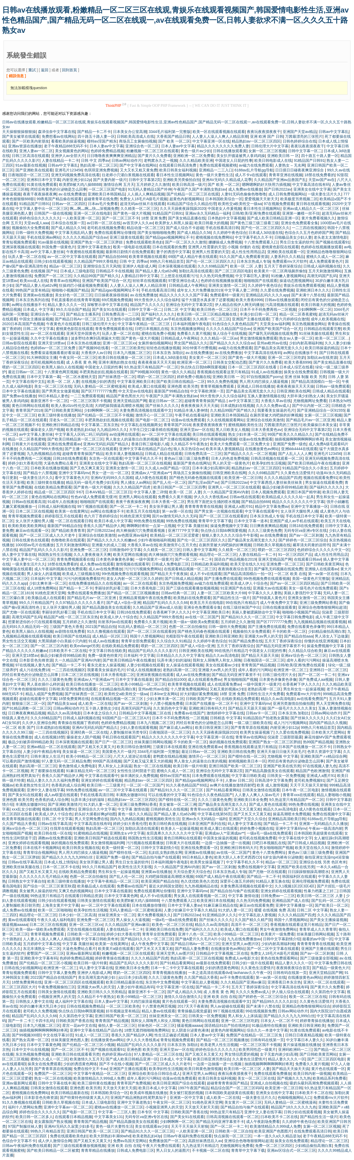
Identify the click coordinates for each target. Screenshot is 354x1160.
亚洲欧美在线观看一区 (286, 252)
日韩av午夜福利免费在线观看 (187, 1136)
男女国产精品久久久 (191, 343)
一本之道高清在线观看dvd (210, 972)
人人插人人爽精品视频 (146, 194)
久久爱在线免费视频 (277, 290)
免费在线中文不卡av (90, 1069)
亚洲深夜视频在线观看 (21, 247)
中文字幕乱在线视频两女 (141, 425)
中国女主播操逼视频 (36, 319)
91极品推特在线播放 (269, 1025)
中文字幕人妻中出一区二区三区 (41, 208)
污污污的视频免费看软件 (83, 578)
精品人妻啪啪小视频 (333, 795)
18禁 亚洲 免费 (153, 218)
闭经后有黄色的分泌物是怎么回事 (58, 189)
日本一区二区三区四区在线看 (253, 367)
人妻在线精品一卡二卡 (60, 160)
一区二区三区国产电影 (107, 189)
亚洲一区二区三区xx (119, 343)
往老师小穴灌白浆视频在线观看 (128, 175)
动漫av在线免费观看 (188, 420)
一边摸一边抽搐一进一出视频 (225, 843)
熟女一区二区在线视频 (152, 766)
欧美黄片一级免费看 (277, 934)
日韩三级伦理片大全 (98, 324)
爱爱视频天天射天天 (261, 199)
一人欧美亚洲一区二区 (81, 218)
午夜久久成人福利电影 (56, 920)
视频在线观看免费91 (320, 477)
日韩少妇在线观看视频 (53, 261)
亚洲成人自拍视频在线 (268, 1083)
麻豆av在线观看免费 (256, 905)
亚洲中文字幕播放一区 (309, 506)
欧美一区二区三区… (332, 338)
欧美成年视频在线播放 (148, 1093)
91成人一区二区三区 (92, 1035)
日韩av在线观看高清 (29, 502)
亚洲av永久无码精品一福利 (207, 213)
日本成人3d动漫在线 (265, 232)
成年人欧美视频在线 (327, 319)
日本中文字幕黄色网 (121, 896)
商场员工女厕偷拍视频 (137, 141)
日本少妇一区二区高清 (77, 915)
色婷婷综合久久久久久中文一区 (323, 550)
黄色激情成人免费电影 (77, 766)
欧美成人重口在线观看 (146, 386)
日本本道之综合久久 (100, 713)
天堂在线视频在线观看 (85, 929)
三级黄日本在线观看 (169, 747)
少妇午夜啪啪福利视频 (218, 439)
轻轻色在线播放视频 (163, 348)
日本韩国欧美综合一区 (224, 199)
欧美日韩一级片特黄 (190, 766)
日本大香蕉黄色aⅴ (266, 429)
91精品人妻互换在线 (273, 881)
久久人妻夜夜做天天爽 (92, 554)
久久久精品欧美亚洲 (196, 160)
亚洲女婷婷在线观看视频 (101, 780)
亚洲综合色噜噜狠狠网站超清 (322, 607)
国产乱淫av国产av (203, 482)
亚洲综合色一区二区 (142, 146)
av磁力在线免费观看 (256, 165)
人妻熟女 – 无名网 (290, 165)
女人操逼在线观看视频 (184, 665)
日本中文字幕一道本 (251, 521)
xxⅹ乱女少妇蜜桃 (26, 809)
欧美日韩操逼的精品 (322, 348)
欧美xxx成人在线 (34, 280)
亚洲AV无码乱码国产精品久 (106, 444)
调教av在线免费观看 (55, 838)
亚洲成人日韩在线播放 (255, 386)
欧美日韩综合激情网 (133, 747)
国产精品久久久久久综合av (232, 343)
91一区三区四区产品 (295, 554)
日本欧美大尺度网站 (328, 732)
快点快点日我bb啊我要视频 (203, 367)
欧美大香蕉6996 (249, 300)
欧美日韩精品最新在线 (124, 982)
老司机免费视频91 (309, 780)
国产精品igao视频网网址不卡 (169, 237)
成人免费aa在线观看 (97, 564)
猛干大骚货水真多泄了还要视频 (207, 300)
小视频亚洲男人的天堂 (56, 996)
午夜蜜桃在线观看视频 (85, 252)
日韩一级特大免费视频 (34, 232)
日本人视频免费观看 (268, 492)
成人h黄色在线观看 (151, 477)
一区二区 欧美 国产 (18, 727)
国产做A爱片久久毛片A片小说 (200, 939)
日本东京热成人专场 (253, 261)
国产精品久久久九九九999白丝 (68, 857)
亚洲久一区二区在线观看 (323, 982)
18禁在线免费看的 (319, 175)
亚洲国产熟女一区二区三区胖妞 (97, 242)
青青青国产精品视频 (258, 665)
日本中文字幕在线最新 (21, 391)
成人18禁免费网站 (42, 588)
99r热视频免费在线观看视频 (125, 574)
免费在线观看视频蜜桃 (218, 165)
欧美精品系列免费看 (329, 1078)
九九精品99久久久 (112, 429)
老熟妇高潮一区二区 (179, 670)
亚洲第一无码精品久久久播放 (323, 823)
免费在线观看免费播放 (86, 593)
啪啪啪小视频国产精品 (70, 290)
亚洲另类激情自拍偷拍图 (293, 703)
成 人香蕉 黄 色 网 (81, 362)
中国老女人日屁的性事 (233, 160)
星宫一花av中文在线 (79, 1025)
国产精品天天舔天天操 (260, 655)
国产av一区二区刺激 (306, 535)
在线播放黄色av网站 (262, 449)
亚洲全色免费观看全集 (299, 223)
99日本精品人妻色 (53, 396)
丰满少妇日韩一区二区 (258, 314)
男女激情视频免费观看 (258, 338)
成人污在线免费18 (34, 670)
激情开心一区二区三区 (154, 415)
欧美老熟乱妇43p (80, 429)
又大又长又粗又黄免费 (138, 170)
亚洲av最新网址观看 (83, 953)
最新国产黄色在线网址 (192, 463)
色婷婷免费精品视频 (107, 151)
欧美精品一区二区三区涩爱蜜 (175, 535)
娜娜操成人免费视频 (225, 242)
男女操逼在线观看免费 (324, 482)
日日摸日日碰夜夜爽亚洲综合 (300, 170)
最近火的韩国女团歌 (165, 886)
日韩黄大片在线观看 (28, 444)
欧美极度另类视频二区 (299, 199)
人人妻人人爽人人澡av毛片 (258, 795)
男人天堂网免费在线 (333, 703)
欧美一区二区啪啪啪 (55, 910)
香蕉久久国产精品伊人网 (104, 526)
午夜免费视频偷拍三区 (56, 987)
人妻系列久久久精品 (287, 256)
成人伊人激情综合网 (55, 1141)
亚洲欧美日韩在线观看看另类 (75, 1054)
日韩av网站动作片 (126, 160)
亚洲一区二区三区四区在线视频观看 (74, 982)
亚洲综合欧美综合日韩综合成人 (154, 1073)
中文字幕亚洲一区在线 (211, 141)
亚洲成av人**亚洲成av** (151, 473)
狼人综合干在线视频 (229, 333)
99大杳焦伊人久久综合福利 (157, 300)
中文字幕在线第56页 (214, 814)
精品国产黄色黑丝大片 (124, 396)
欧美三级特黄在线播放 (56, 415)
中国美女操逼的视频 (220, 838)
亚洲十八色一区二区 (195, 934)
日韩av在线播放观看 (282, 300)
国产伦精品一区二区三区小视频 (45, 963)
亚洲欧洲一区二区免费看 (193, 156)
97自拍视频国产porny (265, 377)
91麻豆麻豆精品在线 (220, 905)
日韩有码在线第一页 (290, 972)
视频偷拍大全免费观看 (30, 228)
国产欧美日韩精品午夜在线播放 (313, 463)
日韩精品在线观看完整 (322, 329)
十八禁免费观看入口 (261, 242)
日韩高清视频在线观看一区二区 (277, 458)
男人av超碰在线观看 (227, 1006)
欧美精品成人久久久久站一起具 (288, 497)
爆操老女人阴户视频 (47, 429)
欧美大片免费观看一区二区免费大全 (240, 444)
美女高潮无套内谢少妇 (97, 977)
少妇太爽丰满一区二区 (48, 583)
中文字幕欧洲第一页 (207, 391)
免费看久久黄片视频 (194, 333)
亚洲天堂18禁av (51, 343)
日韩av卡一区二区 (261, 713)
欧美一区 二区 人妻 (246, 266)
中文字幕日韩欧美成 (248, 775)
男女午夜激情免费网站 (278, 929)
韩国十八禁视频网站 (147, 636)
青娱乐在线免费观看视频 (304, 285)
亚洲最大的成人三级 (108, 545)
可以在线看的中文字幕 (166, 795)
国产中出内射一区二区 (310, 405)
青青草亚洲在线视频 (285, 175)
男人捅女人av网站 (135, 482)
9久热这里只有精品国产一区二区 (151, 367)
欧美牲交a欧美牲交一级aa (240, 204)
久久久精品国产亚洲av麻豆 (127, 924)
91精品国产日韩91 (309, 160)
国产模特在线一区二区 (246, 756)
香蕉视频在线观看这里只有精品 (223, 372)
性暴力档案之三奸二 (320, 891)
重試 (32, 70)
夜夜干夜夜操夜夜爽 (40, 194)
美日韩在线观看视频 (209, 434)
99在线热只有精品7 (241, 602)
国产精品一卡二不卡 (94, 131)
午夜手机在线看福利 (191, 415)
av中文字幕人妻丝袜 (47, 252)
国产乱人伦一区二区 (169, 482)
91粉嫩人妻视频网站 (288, 276)
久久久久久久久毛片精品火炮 (43, 876)
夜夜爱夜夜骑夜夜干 (209, 425)
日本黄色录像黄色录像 (114, 559)
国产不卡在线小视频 (116, 1064)
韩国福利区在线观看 (299, 876)
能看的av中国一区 (317, 939)
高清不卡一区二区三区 (249, 924)
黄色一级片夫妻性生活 (214, 175)
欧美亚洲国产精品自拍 (159, 881)
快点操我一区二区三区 (232, 1136)
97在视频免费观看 (279, 204)
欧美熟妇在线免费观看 (192, 598)
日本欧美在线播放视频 (49, 468)
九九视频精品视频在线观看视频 (320, 622)
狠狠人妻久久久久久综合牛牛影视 (230, 535)
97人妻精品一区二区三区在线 (158, 1054)
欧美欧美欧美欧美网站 (26, 526)
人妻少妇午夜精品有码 (41, 751)
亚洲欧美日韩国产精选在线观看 (100, 838)
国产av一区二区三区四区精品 (294, 583)
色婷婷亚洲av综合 (117, 1054)
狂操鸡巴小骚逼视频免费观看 (83, 285)
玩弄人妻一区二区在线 (26, 256)
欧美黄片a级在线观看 (116, 948)
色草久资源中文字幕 (324, 751)
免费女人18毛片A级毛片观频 (144, 199)
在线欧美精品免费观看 (53, 487)
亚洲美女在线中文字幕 (312, 189)
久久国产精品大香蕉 (19, 823)
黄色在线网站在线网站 (50, 497)
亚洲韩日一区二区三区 (328, 670)
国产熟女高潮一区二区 (30, 1040)
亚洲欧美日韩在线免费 (236, 751)
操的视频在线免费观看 (228, 742)
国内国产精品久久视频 (328, 723)
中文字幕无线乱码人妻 (73, 232)
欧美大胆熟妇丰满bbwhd (110, 1136)
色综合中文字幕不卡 (19, 1141)
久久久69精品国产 (212, 266)
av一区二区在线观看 (47, 333)
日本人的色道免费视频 (229, 458)
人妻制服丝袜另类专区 (128, 732)
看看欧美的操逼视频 (68, 141)
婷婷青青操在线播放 (112, 958)
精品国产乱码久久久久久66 (165, 602)
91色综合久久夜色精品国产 (235, 324)
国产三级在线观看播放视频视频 (192, 588)
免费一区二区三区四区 (274, 1145)
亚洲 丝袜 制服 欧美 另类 (305, 377)
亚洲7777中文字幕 (183, 530)
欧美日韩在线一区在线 (53, 833)
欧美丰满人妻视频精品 (224, 449)
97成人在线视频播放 (144, 670)
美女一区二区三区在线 (53, 386)
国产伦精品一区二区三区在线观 (192, 194)
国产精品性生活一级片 (231, 598)
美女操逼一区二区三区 (81, 751)
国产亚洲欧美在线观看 (34, 170)
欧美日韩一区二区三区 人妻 (320, 896)
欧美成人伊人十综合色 (249, 583)
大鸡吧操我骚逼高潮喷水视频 (119, 405)
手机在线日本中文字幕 (304, 516)
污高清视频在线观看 (282, 304)
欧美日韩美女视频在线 (81, 848)
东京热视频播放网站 (308, 324)
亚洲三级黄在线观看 (126, 237)
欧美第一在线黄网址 (71, 511)
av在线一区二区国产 (202, 617)
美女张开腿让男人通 (166, 506)
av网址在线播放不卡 (29, 304)
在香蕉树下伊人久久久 (171, 612)
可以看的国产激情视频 (21, 761)
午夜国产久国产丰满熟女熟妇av (199, 189)
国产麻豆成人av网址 (176, 727)
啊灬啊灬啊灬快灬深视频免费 (94, 208)
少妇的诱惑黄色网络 (222, 968)
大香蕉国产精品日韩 (173, 136)
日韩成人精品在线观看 (331, 391)
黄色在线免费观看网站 (279, 958)
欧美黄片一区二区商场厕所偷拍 (280, 271)
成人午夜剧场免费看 (263, 1121)
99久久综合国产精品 (73, 309)
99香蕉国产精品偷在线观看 (59, 199)
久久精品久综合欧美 (305, 650)
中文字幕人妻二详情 (241, 290)
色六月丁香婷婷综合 (101, 516)
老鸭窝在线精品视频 (169, 756)
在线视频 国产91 (44, 271)
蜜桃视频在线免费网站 (214, 237)
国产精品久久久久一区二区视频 (250, 453)
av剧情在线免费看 (70, 631)
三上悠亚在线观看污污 (179, 276)
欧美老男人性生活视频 (219, 1045)
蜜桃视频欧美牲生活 (245, 425)
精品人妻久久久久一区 (66, 304)
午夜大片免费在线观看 (161, 1145)
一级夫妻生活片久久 (324, 194)
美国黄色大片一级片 (118, 751)
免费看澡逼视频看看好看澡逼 (54, 353)
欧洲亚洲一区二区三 (194, 362)
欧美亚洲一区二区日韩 (243, 477)
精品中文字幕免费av (272, 506)
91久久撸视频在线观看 (106, 631)
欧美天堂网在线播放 (130, 554)
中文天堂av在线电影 (135, 391)
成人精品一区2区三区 (110, 636)
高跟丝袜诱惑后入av (205, 1141)
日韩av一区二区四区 (69, 204)
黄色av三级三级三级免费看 (186, 458)
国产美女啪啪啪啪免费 (156, 232)
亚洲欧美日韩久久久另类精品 (101, 992)
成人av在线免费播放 (105, 569)
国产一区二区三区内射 (49, 646)
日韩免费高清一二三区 (120, 314)
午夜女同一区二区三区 (77, 357)
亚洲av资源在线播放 (25, 146)
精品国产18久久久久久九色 (293, 1107)
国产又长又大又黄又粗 (242, 809)
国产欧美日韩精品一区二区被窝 (53, 1150)
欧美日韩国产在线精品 (71, 636)
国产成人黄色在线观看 (267, 804)
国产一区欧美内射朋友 (30, 141)
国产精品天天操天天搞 (290, 1069)
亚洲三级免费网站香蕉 (318, 602)
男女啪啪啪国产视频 (240, 679)
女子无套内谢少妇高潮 (278, 1054)
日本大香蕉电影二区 (147, 588)
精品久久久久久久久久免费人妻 (223, 146)
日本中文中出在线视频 (30, 1049)
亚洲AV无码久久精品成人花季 (227, 180)
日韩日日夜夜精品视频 (303, 1035)
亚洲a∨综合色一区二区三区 (304, 655)
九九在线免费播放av (244, 939)
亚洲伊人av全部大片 (68, 156)
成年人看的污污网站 (303, 660)
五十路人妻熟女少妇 (102, 708)
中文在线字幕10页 (58, 1035)
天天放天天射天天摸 (119, 1088)
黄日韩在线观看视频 (313, 204)
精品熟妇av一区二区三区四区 (256, 141)
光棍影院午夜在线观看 (184, 636)
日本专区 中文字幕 (152, 1112)
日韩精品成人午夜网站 (187, 285)
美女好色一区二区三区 (73, 295)
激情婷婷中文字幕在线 (225, 713)
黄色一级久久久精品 (178, 372)
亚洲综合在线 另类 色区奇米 (322, 862)
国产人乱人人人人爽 (295, 453)
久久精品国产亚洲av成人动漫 (157, 607)
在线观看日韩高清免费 (178, 165)
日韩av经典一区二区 (178, 593)
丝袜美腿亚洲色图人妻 (69, 1040)
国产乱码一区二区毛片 (330, 900)
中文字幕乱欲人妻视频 (257, 915)
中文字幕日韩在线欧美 (107, 650)
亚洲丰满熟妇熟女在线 (117, 362)
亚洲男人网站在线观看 (137, 497)
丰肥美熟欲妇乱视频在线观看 (103, 372)
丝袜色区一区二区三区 (156, 1025)
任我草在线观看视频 (67, 828)
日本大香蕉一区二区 (168, 502)
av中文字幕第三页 (244, 401)
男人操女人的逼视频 (43, 574)
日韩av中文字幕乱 (333, 131)
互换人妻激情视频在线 (266, 396)
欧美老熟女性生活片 (32, 785)
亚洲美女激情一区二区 (227, 285)
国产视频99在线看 (94, 348)
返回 (44, 70)
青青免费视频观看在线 (114, 329)
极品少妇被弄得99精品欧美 (285, 487)
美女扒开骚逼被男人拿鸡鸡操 (240, 156)
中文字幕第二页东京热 (99, 425)
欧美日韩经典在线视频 (167, 823)
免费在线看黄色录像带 (306, 626)
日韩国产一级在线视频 (53, 213)
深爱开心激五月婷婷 (237, 881)
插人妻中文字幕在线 (19, 554)
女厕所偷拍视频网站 (155, 343)
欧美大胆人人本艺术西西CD (237, 857)
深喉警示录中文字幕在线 (107, 304)
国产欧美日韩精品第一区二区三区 (75, 439)
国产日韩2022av (277, 189)
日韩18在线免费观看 (70, 458)
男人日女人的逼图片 (173, 1150)
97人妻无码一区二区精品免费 (66, 761)
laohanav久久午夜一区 (252, 972)
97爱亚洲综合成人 (183, 280)
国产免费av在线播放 (19, 396)
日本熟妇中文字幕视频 (226, 218)
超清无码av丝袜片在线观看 (142, 204)
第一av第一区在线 (177, 511)
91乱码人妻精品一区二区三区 (142, 626)
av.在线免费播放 (72, 194)
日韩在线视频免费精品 (85, 1006)
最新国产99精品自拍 (171, 391)
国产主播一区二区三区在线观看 (91, 449)
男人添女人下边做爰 (331, 636)
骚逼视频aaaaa (15, 924)
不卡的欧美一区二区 (289, 631)
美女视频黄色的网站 (72, 151)
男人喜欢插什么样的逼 (45, 684)
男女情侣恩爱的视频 (241, 1054)
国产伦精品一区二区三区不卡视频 (105, 415)
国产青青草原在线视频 (249, 727)
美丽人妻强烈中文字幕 (302, 593)
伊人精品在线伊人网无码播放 (239, 304)
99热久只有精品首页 (167, 261)
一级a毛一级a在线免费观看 (269, 833)
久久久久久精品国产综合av (85, 237)
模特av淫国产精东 (102, 141)
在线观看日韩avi (307, 559)
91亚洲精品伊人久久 (219, 915)
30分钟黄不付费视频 (199, 348)
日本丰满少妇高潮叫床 (210, 468)
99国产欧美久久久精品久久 (290, 434)
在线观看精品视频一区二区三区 (190, 569)
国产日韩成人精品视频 (183, 578)
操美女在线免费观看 (300, 372)
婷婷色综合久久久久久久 (39, 218)
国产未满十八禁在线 (308, 295)
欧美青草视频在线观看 (147, 256)
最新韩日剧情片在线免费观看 (130, 252)
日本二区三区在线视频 (34, 511)
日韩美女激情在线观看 (261, 790)
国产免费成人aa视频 (316, 679)
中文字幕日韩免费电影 (294, 617)
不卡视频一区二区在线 (210, 1150)
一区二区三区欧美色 (123, 1006)
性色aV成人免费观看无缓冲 (93, 497)
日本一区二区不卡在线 (61, 867)
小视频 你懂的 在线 (243, 247)
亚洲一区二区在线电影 (92, 213)
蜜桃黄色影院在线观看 (280, 247)
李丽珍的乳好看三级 (111, 588)
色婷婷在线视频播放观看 (321, 247)
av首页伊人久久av (138, 223)
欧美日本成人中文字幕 (113, 521)
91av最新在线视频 (30, 165)
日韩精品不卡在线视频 (114, 271)
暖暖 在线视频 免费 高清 (274, 910)
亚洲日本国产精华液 (303, 492)
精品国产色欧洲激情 (312, 771)
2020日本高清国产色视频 (23, 324)
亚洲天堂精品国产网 (130, 401)
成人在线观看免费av (204, 679)
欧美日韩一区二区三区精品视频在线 (207, 314)
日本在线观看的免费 (169, 247)
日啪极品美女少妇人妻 (293, 237)
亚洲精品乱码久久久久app (267, 295)
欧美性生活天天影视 (135, 867)
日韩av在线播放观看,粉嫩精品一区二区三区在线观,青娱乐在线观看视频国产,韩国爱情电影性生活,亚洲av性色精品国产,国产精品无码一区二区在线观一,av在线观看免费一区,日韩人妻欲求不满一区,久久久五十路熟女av (175, 20)
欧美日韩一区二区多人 (34, 1117)
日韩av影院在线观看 (19, 343)
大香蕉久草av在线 (276, 401)
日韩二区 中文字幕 (179, 309)
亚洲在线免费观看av (64, 444)
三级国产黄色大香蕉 (66, 626)
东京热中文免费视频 (162, 982)
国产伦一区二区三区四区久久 (265, 228)
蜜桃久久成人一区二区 (325, 256)
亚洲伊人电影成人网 (139, 266)
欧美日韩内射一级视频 (312, 1073)
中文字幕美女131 (108, 1117)
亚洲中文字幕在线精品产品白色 (145, 449)
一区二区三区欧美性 (128, 348)
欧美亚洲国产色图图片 (273, 1131)
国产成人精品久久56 (68, 228)
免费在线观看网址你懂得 (114, 232)
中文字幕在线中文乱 (28, 381)
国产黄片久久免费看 (154, 156)
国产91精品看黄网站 (223, 790)
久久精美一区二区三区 (139, 208)
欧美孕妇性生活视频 (269, 463)
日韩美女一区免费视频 (286, 775)
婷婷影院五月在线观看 (63, 516)
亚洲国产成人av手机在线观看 (166, 319)
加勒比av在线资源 (322, 357)
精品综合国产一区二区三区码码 (237, 1088)
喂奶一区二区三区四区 (21, 367)
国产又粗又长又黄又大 (96, 747)
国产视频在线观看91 (333, 242)
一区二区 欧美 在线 (290, 574)
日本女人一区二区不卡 (279, 1021)
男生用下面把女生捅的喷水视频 (213, 502)
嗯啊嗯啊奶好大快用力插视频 (266, 184)
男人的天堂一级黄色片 (231, 463)
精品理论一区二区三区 (218, 554)
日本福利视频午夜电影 (191, 324)
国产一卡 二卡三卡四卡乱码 (31, 1021)
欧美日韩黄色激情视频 (203, 1069)
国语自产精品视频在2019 (235, 559)
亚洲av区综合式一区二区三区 (291, 1150)
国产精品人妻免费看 (192, 948)
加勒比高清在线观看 (195, 271)
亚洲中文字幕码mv (74, 473)
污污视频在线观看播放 (145, 843)
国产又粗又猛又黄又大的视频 (147, 761)
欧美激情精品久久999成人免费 (99, 1078)
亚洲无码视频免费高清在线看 (75, 175)
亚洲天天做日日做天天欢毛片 (281, 751)
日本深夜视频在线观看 (177, 266)
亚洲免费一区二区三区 (88, 550)
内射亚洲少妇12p (76, 180)
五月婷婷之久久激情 (153, 184)
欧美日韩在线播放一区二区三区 (124, 357)
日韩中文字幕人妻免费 (56, 972)
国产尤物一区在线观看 (21, 612)
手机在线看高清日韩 (222, 228)
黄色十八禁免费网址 (269, 852)
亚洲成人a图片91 (238, 506)
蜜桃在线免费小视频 (158, 333)
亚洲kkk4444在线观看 (299, 449)
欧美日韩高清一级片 (189, 184)
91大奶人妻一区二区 (100, 804)
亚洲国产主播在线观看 (250, 319)
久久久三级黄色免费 (265, 530)
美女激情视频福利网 (107, 843)
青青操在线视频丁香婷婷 (78, 723)
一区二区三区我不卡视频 (90, 401)
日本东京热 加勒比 (168, 353)
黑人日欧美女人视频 (232, 429)
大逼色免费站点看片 (60, 463)
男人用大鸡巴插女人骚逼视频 (264, 381)
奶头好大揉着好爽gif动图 (95, 814)
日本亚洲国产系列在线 (206, 823)
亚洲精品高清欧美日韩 (286, 819)
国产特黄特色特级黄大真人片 (84, 1097)
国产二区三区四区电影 (233, 271)
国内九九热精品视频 (127, 819)
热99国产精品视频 (318, 742)
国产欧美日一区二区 (331, 905)
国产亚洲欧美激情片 (64, 804)
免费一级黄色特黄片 (105, 655)
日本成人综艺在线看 (296, 367)
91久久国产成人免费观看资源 (244, 256)
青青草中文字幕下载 (215, 521)
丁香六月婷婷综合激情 (290, 319)
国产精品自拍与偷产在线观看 (155, 857)
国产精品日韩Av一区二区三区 (79, 319)
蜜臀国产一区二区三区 (45, 953)
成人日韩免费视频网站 (287, 194)
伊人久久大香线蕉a (142, 1040)
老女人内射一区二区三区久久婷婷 (134, 578)
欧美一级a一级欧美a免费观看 (194, 622)
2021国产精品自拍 (100, 626)
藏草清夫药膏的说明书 (311, 545)
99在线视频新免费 (261, 1011)
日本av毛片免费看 (103, 204)
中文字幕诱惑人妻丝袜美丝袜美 (276, 482)
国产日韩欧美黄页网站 (63, 410)
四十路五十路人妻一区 (96, 136)
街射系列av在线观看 (115, 622)
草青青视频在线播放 (169, 972)
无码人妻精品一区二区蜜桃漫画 (99, 386)
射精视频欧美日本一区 (247, 761)
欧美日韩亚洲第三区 (212, 727)
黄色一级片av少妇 (196, 151)
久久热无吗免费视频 (216, 276)
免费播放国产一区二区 (167, 1141)
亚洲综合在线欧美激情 (265, 420)
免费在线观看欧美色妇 (144, 242)
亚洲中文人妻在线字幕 (45, 790)
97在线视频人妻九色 (32, 665)
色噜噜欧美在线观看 (68, 540)
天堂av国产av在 (321, 180)
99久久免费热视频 (222, 381)
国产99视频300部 (144, 372)
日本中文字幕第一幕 (43, 377)
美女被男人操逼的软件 (38, 891)
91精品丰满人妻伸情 (191, 410)
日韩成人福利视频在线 (322, 266)
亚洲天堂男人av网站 (199, 1073)
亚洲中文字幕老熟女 (94, 247)
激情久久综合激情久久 (182, 996)
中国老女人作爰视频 (224, 208)
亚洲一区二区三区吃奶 (286, 357)
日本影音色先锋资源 (36, 660)
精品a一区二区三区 (65, 266)
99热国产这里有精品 (32, 290)
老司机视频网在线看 (47, 362)
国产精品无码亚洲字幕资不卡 (280, 646)
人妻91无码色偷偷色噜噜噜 (243, 194)
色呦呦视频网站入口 (294, 1097)
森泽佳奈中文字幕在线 (56, 131)
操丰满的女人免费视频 (139, 775)
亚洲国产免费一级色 (289, 444)
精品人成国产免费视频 (44, 694)
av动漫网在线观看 (124, 434)
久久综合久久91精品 (174, 641)
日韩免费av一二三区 (278, 896)
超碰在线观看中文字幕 (38, 699)
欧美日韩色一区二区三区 (217, 309)
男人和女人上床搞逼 (115, 766)
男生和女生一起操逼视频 (303, 689)
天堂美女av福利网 (275, 324)
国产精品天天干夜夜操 (169, 574)
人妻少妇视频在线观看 (145, 665)
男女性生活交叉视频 (19, 641)
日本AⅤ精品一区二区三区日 (108, 492)
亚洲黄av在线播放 (38, 295)
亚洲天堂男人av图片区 (240, 944)
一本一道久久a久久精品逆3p (277, 1136)
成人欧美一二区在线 (95, 703)
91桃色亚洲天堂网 (135, 516)
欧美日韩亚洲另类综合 (211, 1059)
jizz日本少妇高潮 (132, 977)
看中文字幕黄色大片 (71, 477)
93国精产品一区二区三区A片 (126, 718)
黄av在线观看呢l (21, 920)
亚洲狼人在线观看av (322, 569)
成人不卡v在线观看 (251, 175)
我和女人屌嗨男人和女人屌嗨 (217, 660)
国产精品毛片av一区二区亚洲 (310, 420)
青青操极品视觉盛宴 (194, 1011)
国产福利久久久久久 (158, 314)
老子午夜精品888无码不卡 (65, 146)
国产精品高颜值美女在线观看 (106, 607)
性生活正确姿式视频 (171, 1035)
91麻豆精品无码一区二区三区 (90, 771)
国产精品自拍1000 (170, 679)
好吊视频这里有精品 (122, 1011)
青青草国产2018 (28, 410)
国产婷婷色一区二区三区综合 (302, 540)
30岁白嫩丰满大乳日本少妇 (42, 1006)
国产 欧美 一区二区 (174, 141)
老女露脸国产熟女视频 (53, 1121)
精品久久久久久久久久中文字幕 (298, 502)
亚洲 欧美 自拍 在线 (219, 996)
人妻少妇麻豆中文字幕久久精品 (190, 910)
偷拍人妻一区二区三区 (116, 1025)
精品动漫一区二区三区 (145, 228)
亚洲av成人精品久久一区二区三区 (311, 208)
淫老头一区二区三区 (66, 420)
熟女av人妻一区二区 (296, 338)
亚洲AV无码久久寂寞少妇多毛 (69, 1126)
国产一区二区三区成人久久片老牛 (47, 535)
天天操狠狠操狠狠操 (19, 131)
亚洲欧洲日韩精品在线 (60, 425)
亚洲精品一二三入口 (215, 170)
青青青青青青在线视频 (203, 506)
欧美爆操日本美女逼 (320, 425)
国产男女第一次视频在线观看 (218, 511)
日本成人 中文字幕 (38, 309)
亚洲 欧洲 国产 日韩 (266, 136)
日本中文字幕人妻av (184, 905)
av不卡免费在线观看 (237, 977)
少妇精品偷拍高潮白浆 (326, 631)
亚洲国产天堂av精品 (300, 131)
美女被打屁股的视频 (186, 1093)
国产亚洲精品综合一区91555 (321, 410)
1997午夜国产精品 (193, 1088)
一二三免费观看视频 (87, 396)
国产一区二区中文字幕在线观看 (273, 948)
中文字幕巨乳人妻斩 (252, 276)
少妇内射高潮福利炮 (306, 343)
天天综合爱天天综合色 (192, 872)
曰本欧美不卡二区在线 (68, 650)
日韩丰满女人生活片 (47, 756)
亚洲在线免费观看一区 (199, 848)
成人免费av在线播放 (245, 189)
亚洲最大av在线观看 (270, 588)
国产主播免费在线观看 (223, 578)
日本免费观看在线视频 (210, 775)
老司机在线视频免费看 (106, 228)
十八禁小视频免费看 (166, 703)
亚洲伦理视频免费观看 (310, 881)
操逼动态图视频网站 (296, 280)
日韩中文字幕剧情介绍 (159, 848)
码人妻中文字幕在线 (244, 823)
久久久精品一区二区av (219, 338)
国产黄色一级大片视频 (131, 213)
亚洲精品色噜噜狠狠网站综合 (306, 1006)
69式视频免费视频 (117, 300)
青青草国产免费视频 (133, 1083)
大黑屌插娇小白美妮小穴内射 (62, 641)
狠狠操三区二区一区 (28, 703)
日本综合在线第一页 (68, 223)
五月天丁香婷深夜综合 (282, 266)
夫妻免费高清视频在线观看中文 (145, 410)
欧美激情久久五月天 (86, 1059)
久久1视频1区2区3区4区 (295, 886)
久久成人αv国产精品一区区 (167, 468)
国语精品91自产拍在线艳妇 (227, 1025)
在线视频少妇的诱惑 (98, 381)
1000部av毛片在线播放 (34, 545)
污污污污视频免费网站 (143, 569)
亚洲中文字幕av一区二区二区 (68, 1107)
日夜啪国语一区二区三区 (28, 175)
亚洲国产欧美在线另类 (282, 766)
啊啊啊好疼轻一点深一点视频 (151, 526)
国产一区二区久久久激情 (185, 242)
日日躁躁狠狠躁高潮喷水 (308, 872)
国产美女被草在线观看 (21, 136)
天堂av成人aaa (36, 223)
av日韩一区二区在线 (104, 223)
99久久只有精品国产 (36, 602)
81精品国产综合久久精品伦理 (191, 204)
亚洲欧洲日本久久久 (312, 290)
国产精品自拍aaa (298, 636)
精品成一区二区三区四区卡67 (58, 492)
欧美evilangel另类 (84, 646)
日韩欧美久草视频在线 (271, 545)
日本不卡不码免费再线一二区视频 (268, 309)
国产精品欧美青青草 (68, 530)
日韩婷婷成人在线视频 (169, 809)
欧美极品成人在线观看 (46, 598)
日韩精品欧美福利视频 (209, 564)
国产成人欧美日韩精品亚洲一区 (273, 218)
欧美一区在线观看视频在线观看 (219, 131)
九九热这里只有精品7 (200, 1145)
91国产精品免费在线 (245, 641)
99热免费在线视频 (149, 521)
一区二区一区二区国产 (145, 785)
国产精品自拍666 (112, 256)
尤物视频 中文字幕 (282, 756)
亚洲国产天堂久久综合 (247, 819)
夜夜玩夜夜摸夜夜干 (264, 131)
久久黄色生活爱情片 (297, 473)
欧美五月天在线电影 (143, 511)
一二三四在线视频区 (308, 228)
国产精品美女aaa (61, 703)
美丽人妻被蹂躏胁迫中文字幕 (256, 612)
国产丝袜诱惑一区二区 (116, 377)
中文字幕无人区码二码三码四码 (81, 434)
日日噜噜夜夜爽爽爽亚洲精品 (111, 156)
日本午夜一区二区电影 (300, 790)
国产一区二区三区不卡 (120, 218)
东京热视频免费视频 (175, 583)
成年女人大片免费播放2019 (200, 290)
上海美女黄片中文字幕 (60, 905)
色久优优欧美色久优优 (199, 881)
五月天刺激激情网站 (325, 271)
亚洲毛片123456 (68, 170)
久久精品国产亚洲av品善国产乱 (280, 180)
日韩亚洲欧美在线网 (293, 391)
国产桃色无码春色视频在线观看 (196, 477)
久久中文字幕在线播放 (49, 338)
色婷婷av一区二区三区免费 (53, 348)
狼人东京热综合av (188, 449)
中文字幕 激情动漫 (133, 809)
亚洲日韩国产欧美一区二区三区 (235, 766)
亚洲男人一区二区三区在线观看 (234, 487)
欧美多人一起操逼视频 (179, 828)
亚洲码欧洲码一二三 (295, 1049)
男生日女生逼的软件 (296, 242)
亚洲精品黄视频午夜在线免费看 (145, 598)
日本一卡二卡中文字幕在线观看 (177, 968)
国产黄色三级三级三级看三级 (254, 223)
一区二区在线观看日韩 (73, 521)
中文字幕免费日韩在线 (333, 963)
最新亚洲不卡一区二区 (49, 401)
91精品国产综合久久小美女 (305, 468)
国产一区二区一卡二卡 (128, 506)
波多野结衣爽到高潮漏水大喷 (95, 338)
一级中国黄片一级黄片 (154, 559)
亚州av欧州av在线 (272, 343)
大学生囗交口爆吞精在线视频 (153, 429)
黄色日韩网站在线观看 (30, 405)
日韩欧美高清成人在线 (135, 136)
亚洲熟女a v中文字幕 (127, 833)
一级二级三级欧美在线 (252, 723)
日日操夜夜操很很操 (111, 295)
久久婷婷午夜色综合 (230, 232)
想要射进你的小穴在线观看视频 (34, 622)
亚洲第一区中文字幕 (187, 1097)
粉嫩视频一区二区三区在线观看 (152, 151)
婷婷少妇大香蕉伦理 (25, 463)
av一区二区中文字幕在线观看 (71, 256)
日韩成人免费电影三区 (170, 564)
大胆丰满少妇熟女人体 (305, 396)
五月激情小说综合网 (123, 319)
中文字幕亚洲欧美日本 (135, 381)
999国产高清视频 (107, 761)
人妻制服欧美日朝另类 (21, 905)
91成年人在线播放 (63, 502)
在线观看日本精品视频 (73, 1117)
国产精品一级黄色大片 (330, 968)
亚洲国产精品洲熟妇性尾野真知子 (139, 1097)
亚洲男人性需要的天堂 (206, 247)
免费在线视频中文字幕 (331, 814)
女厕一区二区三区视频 (267, 151)
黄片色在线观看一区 (179, 1001)
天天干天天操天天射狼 (308, 785)
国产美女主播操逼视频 (328, 920)
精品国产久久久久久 (147, 304)
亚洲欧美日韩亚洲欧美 (223, 636)
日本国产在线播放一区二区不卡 (211, 703)
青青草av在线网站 (65, 280)
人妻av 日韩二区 (239, 780)
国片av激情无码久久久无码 (174, 516)
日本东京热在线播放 (83, 343)
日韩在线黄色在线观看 (30, 540)
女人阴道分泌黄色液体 (190, 1030)
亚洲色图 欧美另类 (182, 386)
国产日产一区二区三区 (113, 742)
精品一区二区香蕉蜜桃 (298, 314)
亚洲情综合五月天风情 (101, 266)
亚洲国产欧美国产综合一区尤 (106, 280)
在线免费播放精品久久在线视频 (94, 583)
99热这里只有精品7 (46, 896)
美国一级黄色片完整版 (310, 578)
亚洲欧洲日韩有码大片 (207, 708)
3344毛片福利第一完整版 (169, 131)
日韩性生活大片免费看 (265, 694)
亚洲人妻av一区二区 (36, 151)
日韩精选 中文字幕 (225, 718)
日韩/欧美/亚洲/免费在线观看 (256, 213)
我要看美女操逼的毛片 (276, 410)
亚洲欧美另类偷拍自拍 (181, 180)
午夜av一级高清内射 (326, 828)
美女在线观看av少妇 (222, 665)
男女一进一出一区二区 (110, 473)
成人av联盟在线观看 (61, 795)
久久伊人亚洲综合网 (39, 723)
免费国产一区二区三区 (53, 276)
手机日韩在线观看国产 (120, 737)
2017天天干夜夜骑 (192, 1006)
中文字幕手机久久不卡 (253, 237)
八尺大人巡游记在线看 (132, 756)
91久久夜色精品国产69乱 (187, 785)
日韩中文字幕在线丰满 (56, 1083)
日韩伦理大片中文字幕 (270, 146)
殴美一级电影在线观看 (131, 247)
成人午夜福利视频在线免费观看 (60, 569)
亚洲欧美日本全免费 (250, 799)
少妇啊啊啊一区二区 (315, 309)
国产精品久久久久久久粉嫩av (111, 540)
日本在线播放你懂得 (148, 905)
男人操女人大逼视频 (133, 920)
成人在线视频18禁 (49, 737)
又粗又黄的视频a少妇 (228, 689)
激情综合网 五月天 (118, 184)
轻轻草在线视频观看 (149, 280)
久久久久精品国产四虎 (282, 477)
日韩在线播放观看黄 (230, 151)
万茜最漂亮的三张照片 (303, 136)
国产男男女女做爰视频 (60, 391)
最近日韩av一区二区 (25, 372)
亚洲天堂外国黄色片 (83, 333)
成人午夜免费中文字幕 (278, 602)
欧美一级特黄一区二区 (120, 848)
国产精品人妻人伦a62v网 (156, 271)
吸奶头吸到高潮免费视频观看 (314, 1083)
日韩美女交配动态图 (230, 362)
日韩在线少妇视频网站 (23, 968)
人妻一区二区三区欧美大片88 (221, 593)
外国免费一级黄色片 (58, 247)
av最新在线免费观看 (213, 963)
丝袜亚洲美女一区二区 (116, 915)
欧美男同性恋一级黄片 (257, 1049)
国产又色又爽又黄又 (86, 468)
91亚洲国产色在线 (235, 588)
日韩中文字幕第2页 (145, 180)
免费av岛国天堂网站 (130, 1141)
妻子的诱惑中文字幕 (173, 252)
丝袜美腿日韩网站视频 (153, 742)
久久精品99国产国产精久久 (96, 276)
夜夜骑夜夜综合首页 (235, 569)
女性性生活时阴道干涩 (135, 771)
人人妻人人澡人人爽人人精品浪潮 (220, 136)
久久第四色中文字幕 (170, 708)
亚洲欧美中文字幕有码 (38, 958)
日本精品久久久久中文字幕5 (179, 655)
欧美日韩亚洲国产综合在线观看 (179, 1083)
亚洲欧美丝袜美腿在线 (21, 867)
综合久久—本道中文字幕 (267, 1030)
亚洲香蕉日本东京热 (284, 982)
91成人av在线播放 (266, 372)
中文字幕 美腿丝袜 (192, 526)
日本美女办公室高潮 (130, 131)
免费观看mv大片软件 (289, 261)
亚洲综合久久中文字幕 (96, 809)
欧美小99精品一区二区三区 (143, 684)
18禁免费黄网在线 (74, 699)
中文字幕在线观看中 (261, 511)
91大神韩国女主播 (42, 357)
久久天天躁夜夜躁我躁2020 (182, 208)
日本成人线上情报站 (60, 862)
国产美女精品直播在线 (186, 218)
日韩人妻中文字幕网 (199, 550)
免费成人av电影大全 (242, 958)
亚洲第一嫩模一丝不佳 (301, 213)
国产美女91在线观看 (109, 309)
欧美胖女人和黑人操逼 (173, 223)
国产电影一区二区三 (152, 420)
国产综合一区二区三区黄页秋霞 (49, 886)
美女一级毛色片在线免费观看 (313, 588)
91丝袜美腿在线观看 (316, 333)
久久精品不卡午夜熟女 (189, 444)
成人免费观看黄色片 (326, 261)
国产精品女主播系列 (83, 314)
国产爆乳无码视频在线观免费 (272, 333)
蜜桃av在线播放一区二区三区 (118, 1107)
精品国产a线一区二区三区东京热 (71, 617)
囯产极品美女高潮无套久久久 (278, 348)
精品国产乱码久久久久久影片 (43, 550)
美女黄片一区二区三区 (207, 357)
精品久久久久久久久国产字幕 (183, 295)
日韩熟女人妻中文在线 (34, 1001)
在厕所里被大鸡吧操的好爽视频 (276, 415)
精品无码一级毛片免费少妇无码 (92, 482)
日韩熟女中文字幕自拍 (26, 881)
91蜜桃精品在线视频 (90, 833)
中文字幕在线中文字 (295, 838)
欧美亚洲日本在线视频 (215, 900)
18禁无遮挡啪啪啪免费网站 (147, 1030)
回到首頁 (69, 70)
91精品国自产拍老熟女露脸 (266, 718)
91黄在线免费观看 (42, 184)
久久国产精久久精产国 (253, 920)
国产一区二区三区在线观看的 (223, 516)
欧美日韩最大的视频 (211, 223)
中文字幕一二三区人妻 (116, 1112)
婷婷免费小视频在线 (194, 377)
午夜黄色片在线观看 (63, 324)
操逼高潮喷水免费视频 (291, 814)
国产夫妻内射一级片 (110, 180)
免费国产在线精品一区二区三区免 (254, 1035)
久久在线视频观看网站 (225, 420)
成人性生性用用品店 (248, 252)
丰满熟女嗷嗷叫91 (131, 795)
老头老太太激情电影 (330, 237)
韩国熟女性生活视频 (55, 554)
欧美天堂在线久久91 (247, 564)
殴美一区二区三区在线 (307, 996)
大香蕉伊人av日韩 (96, 353)
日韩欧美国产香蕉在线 (74, 1021)
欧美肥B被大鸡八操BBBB (80, 184)
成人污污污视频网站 (290, 723)
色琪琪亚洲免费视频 (101, 170)
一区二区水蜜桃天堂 (79, 377)
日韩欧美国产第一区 (202, 699)
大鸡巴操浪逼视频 (145, 1001)
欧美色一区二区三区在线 (172, 924)
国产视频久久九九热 (294, 1078)
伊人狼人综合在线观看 (290, 992)
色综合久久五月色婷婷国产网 (309, 232)
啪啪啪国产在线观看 (260, 280)
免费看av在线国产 (189, 713)
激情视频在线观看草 (132, 564)
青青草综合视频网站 (40, 852)
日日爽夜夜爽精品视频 (268, 526)
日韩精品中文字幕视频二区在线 (145, 713)
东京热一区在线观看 (106, 458)
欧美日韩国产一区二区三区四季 (179, 487)
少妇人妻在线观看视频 (138, 727)
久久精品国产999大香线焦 (95, 261)
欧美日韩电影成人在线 (273, 160)
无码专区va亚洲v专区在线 (305, 530)
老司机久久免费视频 (40, 1011)
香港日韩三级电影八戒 (150, 444)
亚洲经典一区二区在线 (89, 732)
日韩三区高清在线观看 (30, 156)
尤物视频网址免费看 (310, 401)
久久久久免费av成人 (273, 405)
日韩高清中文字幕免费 (273, 780)
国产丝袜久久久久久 (162, 405)
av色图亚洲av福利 (133, 535)
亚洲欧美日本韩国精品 (106, 194)
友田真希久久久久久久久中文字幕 (174, 833)
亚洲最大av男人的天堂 (263, 636)
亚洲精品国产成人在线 (290, 900)
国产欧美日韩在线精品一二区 (180, 381)
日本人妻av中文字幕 (106, 146)
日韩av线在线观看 (244, 497)
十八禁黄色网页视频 (60, 372)
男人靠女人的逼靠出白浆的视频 (132, 439)
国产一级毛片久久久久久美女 (291, 708)
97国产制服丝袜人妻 (25, 1126)
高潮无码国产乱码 (322, 276)
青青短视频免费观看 (19, 242)
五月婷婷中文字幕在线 (41, 944)
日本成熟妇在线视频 (237, 405)
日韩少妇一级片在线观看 (252, 963)
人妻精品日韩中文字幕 (139, 276)
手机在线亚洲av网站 (44, 237)
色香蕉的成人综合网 (68, 785)
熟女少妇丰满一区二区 (247, 434)
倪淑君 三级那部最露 (284, 737)
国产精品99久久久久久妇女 (275, 1001)
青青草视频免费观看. (217, 386)
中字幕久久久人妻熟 (265, 593)
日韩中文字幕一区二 (305, 151)
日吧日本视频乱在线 (151, 329)
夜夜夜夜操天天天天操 (156, 362)
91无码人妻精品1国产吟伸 (150, 189)
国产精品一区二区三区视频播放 (133, 593)
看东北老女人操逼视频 (106, 665)
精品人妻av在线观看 (159, 1011)
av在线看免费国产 (312, 699)
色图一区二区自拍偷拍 (187, 626)
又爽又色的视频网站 (75, 891)
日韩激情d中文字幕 (125, 550)
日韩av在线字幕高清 (55, 823)
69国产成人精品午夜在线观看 (192, 256)
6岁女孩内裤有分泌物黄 (282, 857)
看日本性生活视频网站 (174, 175)
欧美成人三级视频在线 (81, 574)
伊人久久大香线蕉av (211, 497)
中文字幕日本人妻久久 (305, 1040)
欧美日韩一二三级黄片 (105, 785)
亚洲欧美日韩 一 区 (283, 156)
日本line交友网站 (164, 694)
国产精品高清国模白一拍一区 (315, 381)
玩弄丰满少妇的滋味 (174, 660)
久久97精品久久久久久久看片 (79, 602)
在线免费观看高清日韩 (312, 1131)
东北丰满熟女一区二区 (41, 948)
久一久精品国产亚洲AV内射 (226, 492)
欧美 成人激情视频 (272, 785)
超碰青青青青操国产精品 (205, 401)
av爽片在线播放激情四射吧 (232, 785)
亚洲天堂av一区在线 (197, 429)
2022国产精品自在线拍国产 (53, 977)
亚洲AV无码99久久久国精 (112, 477)
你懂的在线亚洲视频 (321, 641)
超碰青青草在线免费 (101, 199)
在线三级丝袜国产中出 (241, 607)
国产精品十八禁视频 (40, 473)
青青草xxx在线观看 (298, 795)
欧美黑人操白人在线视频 (62, 367)
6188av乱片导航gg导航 (253, 170)
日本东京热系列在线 (32, 300)
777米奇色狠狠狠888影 (27, 689)
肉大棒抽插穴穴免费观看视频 (141, 530)
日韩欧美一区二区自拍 (85, 934)
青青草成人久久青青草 (318, 929)
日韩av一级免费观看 (333, 386)
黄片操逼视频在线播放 (301, 1045)
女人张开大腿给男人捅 (299, 511)
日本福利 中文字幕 (45, 578)
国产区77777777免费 (98, 391)
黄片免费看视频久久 (318, 218)
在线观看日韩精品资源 (83, 896)
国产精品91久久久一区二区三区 (247, 617)
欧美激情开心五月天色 (178, 545)
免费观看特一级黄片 (227, 295)
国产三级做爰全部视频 (318, 958)
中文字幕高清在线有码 (311, 184)
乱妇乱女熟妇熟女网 (165, 852)
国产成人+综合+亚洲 (123, 602)
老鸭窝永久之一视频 (160, 160)
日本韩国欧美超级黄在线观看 (318, 833)
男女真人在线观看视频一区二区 (200, 896)
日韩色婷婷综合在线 (299, 141)
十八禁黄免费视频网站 (189, 689)
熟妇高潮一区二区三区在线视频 (145, 463)
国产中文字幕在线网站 (138, 165)
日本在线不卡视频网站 (41, 848)
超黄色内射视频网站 (186, 199)
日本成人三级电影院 (77, 271)
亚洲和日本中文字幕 (43, 180)
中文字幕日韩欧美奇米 (99, 939)
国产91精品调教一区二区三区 (26, 708)
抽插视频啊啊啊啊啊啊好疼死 (299, 439)
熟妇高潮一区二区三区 (99, 165)
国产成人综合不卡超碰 (184, 228)
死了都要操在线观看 (47, 771)
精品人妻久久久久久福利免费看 (53, 780)
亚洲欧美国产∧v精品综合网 (323, 756)
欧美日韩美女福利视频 (178, 170)
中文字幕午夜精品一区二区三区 (144, 324)
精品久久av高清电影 (222, 655)
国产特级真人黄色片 (269, 598)
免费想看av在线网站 (59, 136)
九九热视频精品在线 (43, 453)
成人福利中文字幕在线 (73, 1001)
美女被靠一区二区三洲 (177, 804)
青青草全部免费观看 (138, 641)
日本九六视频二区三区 (131, 353)
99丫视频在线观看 (92, 506)
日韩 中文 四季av (95, 160)
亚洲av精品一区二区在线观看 (51, 747)
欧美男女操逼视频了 (257, 732)
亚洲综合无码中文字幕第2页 (189, 304)
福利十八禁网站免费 (25, 1107)
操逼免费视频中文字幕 (229, 526)
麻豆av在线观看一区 (32, 530)
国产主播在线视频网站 (178, 439)
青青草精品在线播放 (98, 1150)
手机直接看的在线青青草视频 (75, 300)
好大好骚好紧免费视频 (198, 694)
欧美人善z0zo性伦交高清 (72, 405)
